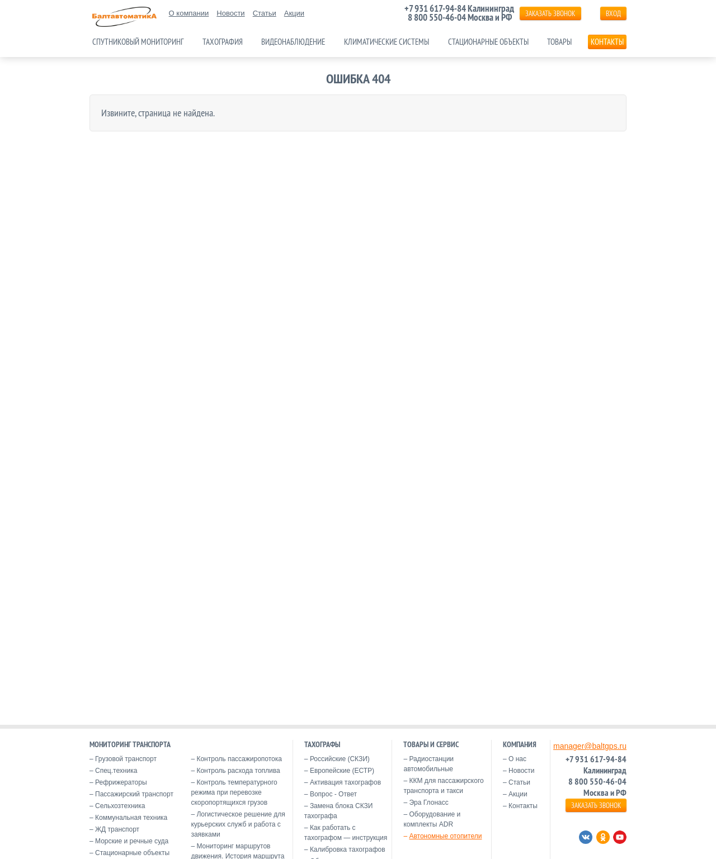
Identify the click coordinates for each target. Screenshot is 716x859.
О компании (189, 13)
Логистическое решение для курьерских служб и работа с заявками (238, 824)
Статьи (264, 13)
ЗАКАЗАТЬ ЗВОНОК (550, 13)
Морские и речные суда (131, 841)
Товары (559, 41)
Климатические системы (386, 41)
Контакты (607, 41)
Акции (294, 13)
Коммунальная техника (131, 818)
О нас (517, 759)
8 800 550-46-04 (437, 17)
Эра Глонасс (428, 802)
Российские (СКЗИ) (340, 759)
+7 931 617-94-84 (435, 8)
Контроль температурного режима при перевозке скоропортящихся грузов (234, 792)
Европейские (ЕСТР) (342, 771)
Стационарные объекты (488, 41)
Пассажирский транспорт (134, 794)
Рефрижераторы (121, 782)
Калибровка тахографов (347, 849)
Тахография (222, 41)
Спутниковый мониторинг (137, 41)
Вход (613, 13)
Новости (230, 13)
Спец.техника (116, 771)
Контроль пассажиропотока (239, 759)
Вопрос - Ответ (333, 794)
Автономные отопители (445, 836)
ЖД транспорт (117, 829)
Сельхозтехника (120, 806)
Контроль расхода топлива (238, 771)
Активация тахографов (345, 782)
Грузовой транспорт (126, 759)
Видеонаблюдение (293, 41)
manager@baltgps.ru (589, 746)
